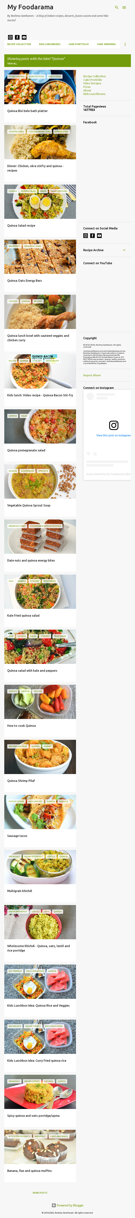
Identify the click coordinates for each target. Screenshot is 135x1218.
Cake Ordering (106, 44)
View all (12, 63)
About (87, 90)
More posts (40, 1193)
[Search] (117, 7)
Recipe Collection (19, 44)
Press (86, 87)
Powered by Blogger (68, 1205)
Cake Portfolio (79, 44)
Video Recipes (92, 83)
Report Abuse (92, 375)
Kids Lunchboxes (49, 44)
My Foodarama (30, 7)
